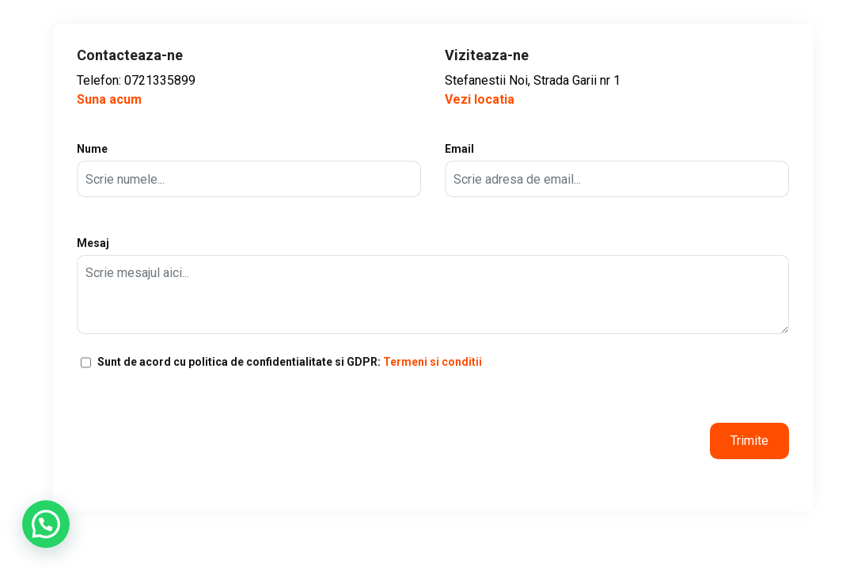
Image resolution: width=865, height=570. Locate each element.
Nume (249, 169)
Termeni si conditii (432, 361)
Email (617, 169)
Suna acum (109, 99)
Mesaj (433, 285)
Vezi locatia (479, 99)
